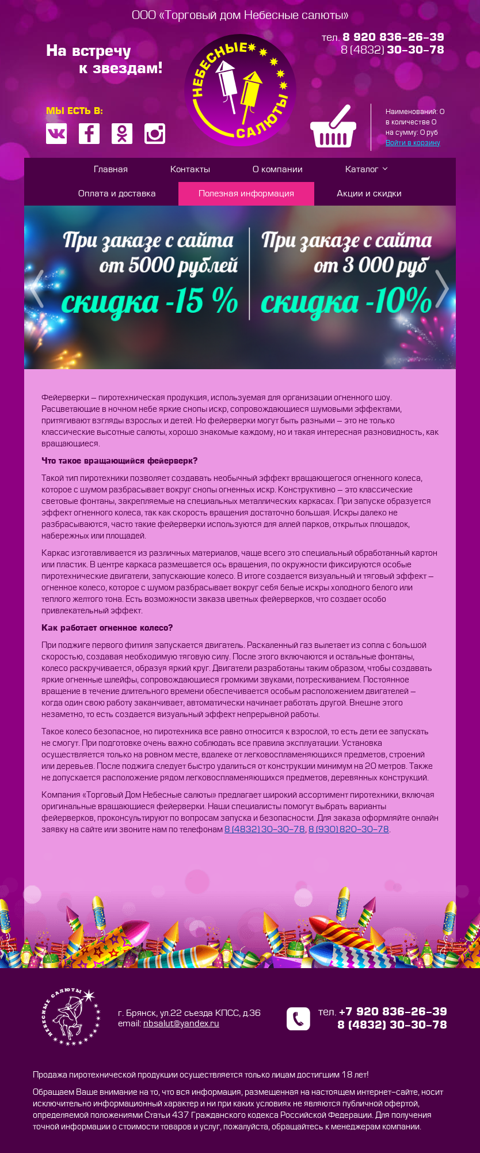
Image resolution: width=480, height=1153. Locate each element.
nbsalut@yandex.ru (181, 1024)
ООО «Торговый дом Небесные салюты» (240, 15)
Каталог (362, 170)
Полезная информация (246, 194)
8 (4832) (392, 50)
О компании (278, 170)
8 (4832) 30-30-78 (264, 830)
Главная (111, 170)
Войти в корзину (413, 143)
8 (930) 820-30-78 (348, 830)
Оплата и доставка (117, 194)
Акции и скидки (369, 194)
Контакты (190, 170)
